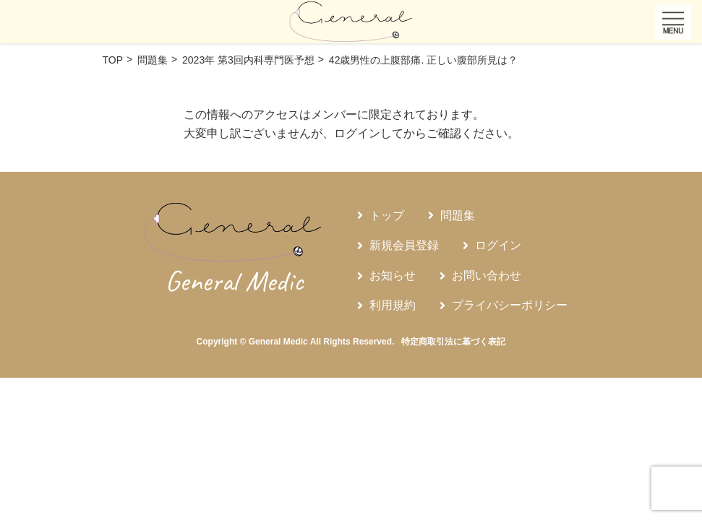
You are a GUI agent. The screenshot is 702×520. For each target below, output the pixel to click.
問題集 (457, 215)
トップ (386, 215)
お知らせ (392, 275)
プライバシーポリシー (510, 305)
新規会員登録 (404, 245)
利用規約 (392, 305)
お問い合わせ (486, 275)
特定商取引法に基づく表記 (453, 342)
